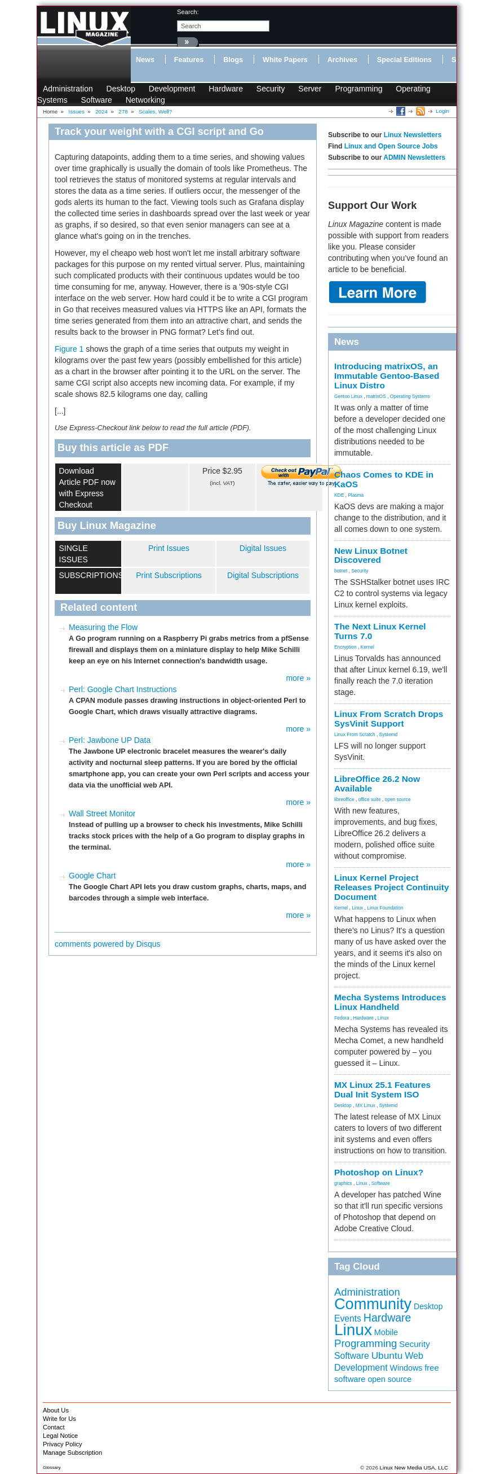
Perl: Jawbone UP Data (109, 740)
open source (398, 799)
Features (189, 60)
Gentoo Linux (348, 396)
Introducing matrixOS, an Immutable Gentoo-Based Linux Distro (386, 375)
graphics (343, 1183)
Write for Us (59, 1418)
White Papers (285, 60)
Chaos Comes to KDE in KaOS (383, 479)
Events (347, 1318)
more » (298, 678)
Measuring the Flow (103, 627)
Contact (54, 1427)
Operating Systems (410, 396)
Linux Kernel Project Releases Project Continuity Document (391, 887)
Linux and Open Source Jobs (391, 146)
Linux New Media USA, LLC (414, 1467)
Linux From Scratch (354, 734)
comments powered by (108, 943)
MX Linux (365, 1105)
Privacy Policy (62, 1444)
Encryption (345, 647)
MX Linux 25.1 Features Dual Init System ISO (382, 1089)
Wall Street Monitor (102, 813)
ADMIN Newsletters (414, 157)
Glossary (52, 1467)
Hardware (226, 88)
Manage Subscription (72, 1452)
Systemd (388, 734)
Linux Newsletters (413, 135)
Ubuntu (387, 1355)
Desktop (121, 88)
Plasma (356, 495)
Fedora (341, 1018)
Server (309, 88)
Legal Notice (60, 1435)
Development (172, 88)
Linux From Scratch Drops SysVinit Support (388, 718)
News (145, 60)
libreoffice (344, 799)
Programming (358, 88)
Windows (406, 1367)
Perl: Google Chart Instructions (122, 689)
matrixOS (376, 396)
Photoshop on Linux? (378, 1172)
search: (188, 11)
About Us (56, 1410)
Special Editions (404, 60)
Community (372, 1304)
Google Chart (92, 875)
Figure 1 (69, 348)
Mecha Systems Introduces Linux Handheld (390, 1002)
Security (270, 88)
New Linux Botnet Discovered (371, 555)
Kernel (367, 647)
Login (442, 111)
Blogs (233, 60)
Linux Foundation (385, 908)
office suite (369, 799)
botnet (340, 571)
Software (96, 99)
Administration (68, 88)
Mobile (386, 1332)
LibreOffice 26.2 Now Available (377, 783)
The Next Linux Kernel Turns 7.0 (380, 631)
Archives (342, 60)
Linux (357, 908)
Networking (145, 99)
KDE (339, 495)
